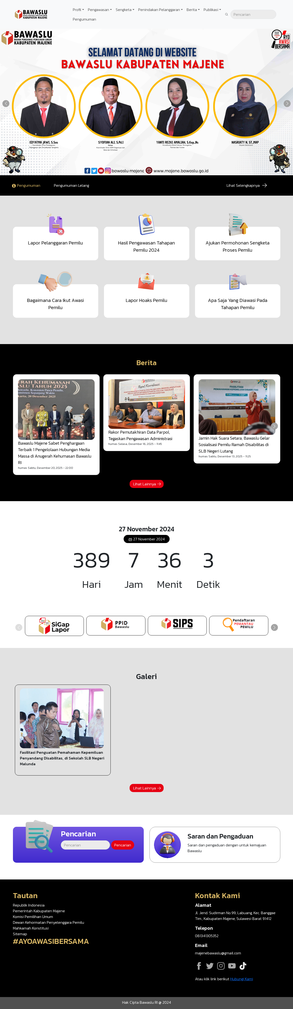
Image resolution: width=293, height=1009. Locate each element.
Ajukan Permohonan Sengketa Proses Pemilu (238, 246)
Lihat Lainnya (144, 484)
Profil (77, 9)
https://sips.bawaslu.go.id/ (177, 625)
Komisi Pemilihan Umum (33, 916)
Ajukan (215, 844)
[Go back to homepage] (31, 14)
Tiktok (243, 966)
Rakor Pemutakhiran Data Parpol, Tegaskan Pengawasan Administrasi (140, 435)
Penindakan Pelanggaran (159, 9)
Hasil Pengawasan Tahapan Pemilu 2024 (146, 246)
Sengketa (124, 9)
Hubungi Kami (241, 979)
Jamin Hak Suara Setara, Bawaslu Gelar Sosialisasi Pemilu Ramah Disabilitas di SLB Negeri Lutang (234, 444)
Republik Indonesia (29, 905)
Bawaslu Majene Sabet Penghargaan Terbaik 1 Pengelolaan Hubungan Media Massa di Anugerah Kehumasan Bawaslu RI (54, 453)
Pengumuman (84, 19)
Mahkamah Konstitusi (31, 928)
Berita (192, 9)
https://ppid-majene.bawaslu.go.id (115, 625)
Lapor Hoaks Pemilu (146, 300)
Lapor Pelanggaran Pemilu (55, 242)
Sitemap (20, 934)
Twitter (210, 966)
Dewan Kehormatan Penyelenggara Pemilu (48, 922)
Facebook (199, 966)
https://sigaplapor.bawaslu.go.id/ (54, 626)
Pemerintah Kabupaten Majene (39, 911)
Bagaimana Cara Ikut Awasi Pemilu (55, 304)
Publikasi (211, 9)
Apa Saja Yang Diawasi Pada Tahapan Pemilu (237, 304)
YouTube (232, 966)
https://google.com (238, 625)
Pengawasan (98, 9)
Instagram (221, 966)
